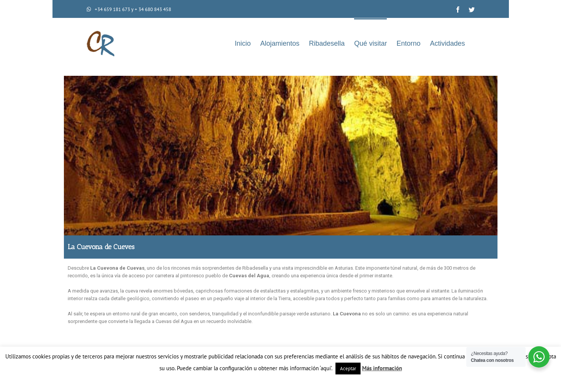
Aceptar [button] (348, 368)
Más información (382, 368)
